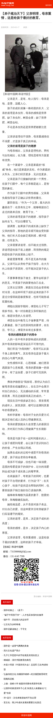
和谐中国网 (26, 715)
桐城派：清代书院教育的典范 (17, 660)
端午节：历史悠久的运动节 (16, 620)
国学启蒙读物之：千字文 (15, 629)
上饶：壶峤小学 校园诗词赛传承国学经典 (23, 683)
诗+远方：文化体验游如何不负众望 (20, 698)
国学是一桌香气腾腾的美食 (16, 646)
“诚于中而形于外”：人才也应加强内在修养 (23, 615)
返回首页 (48, 5)
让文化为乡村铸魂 (12, 624)
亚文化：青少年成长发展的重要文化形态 (22, 702)
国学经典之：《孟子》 (14, 610)
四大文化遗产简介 (12, 650)
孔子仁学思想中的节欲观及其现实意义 (21, 655)
